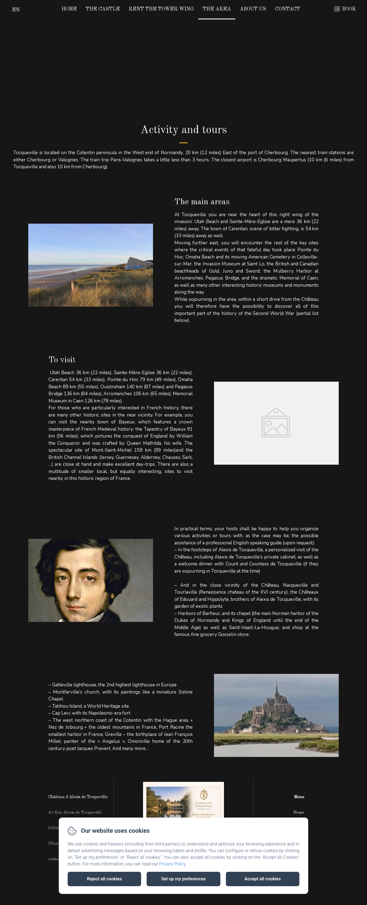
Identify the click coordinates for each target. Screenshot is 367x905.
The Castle (103, 9)
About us (253, 9)
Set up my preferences (183, 878)
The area (217, 9)
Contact (287, 9)
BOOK (349, 9)
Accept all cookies (262, 878)
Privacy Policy (172, 864)
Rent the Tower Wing (161, 9)
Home (69, 9)
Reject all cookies (104, 878)
